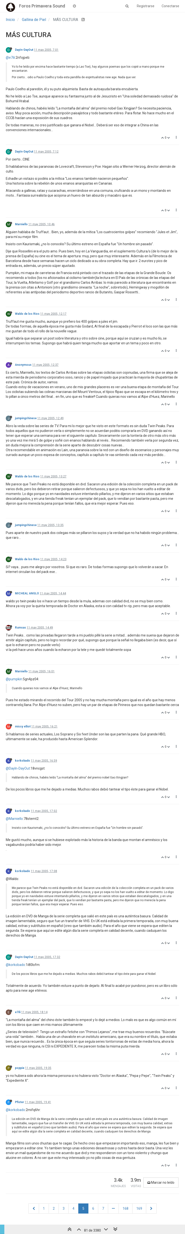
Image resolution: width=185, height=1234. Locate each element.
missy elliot (23, 726)
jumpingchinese (26, 418)
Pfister (19, 1102)
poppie (19, 1068)
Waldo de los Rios (27, 313)
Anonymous (23, 364)
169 (139, 1208)
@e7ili (10, 57)
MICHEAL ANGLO (27, 593)
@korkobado (15, 965)
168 (125, 1208)
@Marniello (14, 819)
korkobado (22, 760)
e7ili (17, 1012)
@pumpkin (14, 679)
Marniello (21, 224)
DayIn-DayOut (24, 49)
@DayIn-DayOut (18, 768)
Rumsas (20, 627)
